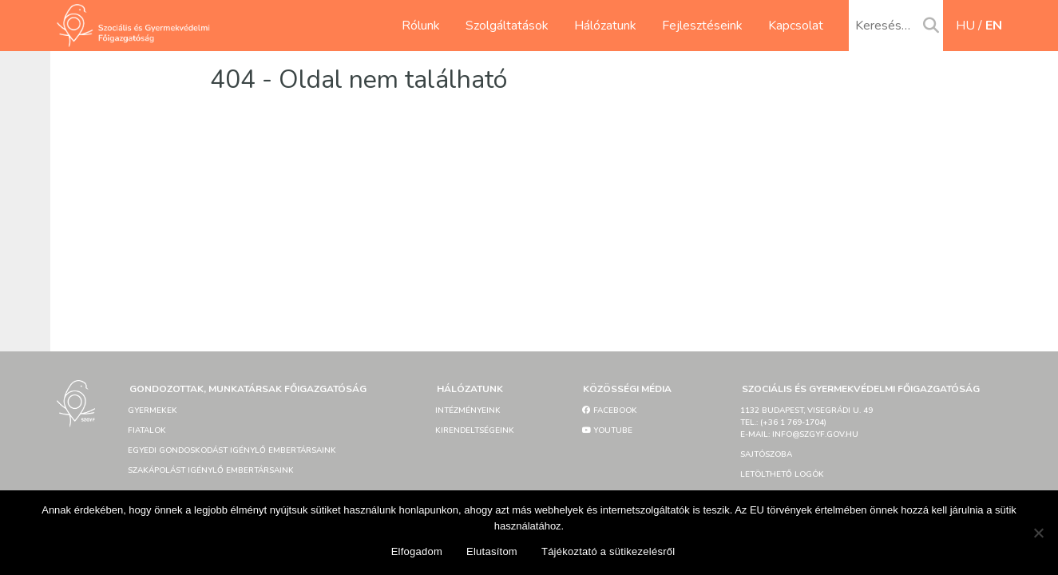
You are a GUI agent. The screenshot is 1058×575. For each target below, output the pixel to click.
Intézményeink (468, 410)
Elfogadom (416, 551)
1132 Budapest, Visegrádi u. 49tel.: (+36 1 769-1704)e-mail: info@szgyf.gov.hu (806, 422)
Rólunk (421, 25)
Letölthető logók (782, 474)
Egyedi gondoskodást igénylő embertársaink (232, 450)
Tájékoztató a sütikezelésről (608, 551)
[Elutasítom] (1038, 533)
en (993, 25)
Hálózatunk (605, 25)
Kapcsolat (795, 25)
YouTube (607, 430)
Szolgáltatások (507, 25)
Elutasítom (491, 551)
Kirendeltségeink (474, 430)
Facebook (609, 410)
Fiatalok (147, 430)
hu (965, 25)
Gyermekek (152, 410)
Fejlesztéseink (702, 25)
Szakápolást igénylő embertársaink (211, 470)
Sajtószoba (766, 454)
